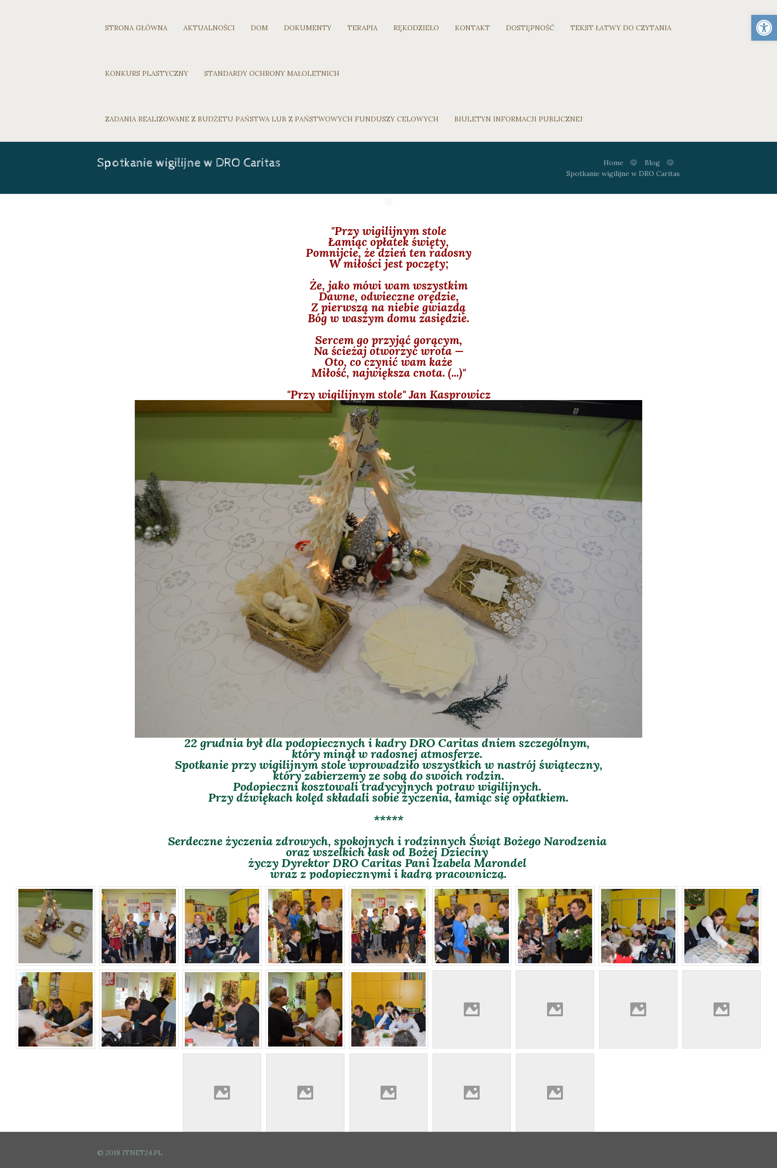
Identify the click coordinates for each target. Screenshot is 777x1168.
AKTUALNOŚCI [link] (209, 27)
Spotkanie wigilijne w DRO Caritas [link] (623, 173)
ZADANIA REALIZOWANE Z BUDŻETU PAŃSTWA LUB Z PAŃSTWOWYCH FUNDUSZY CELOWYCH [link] (272, 119)
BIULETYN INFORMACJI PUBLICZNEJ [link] (518, 119)
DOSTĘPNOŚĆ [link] (530, 27)
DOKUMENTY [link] (308, 27)
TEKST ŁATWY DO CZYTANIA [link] (620, 27)
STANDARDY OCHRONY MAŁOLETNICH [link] (271, 73)
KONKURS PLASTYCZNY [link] (146, 73)
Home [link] (613, 162)
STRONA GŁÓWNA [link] (136, 27)
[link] (764, 28)
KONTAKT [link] (472, 27)
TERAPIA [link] (362, 27)
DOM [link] (259, 27)
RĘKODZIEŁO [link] (416, 27)
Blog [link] (652, 162)
